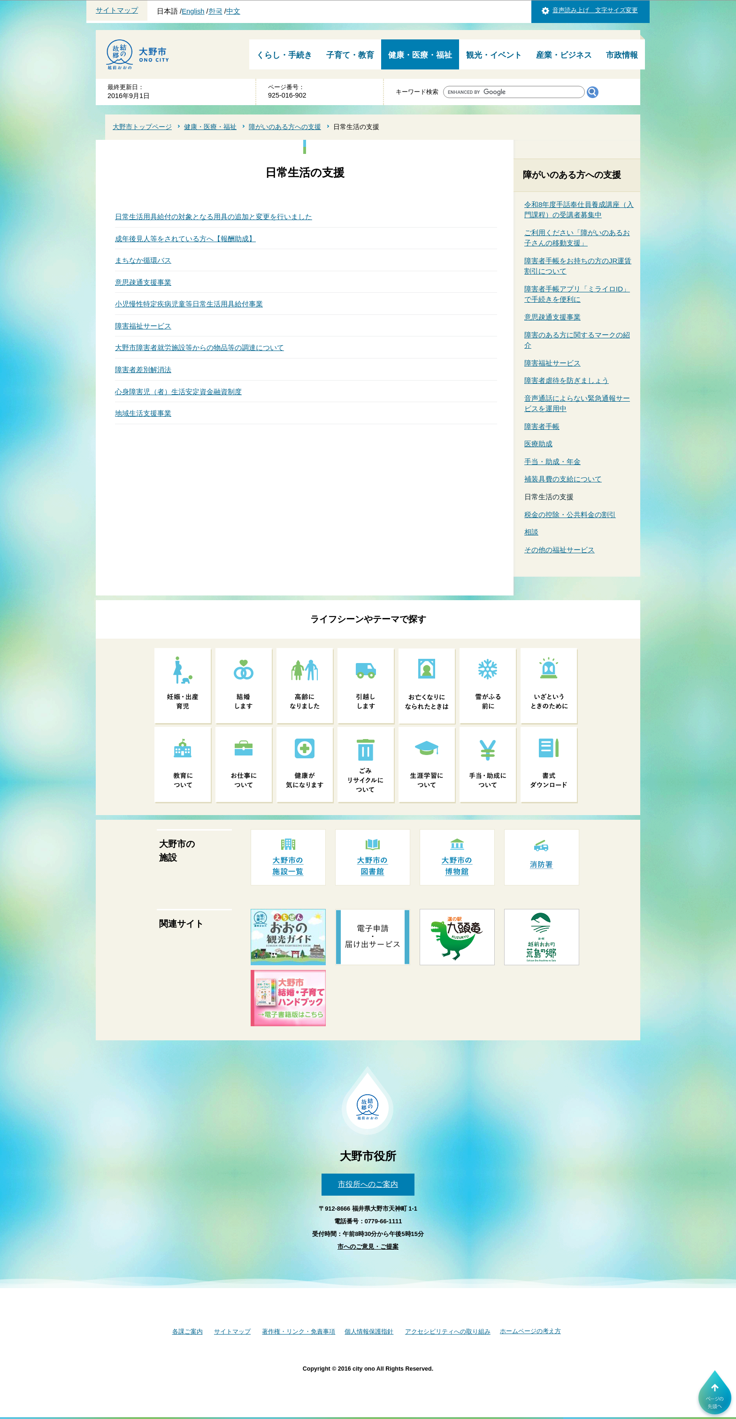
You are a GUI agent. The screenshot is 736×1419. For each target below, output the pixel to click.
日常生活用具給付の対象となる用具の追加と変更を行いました (213, 217)
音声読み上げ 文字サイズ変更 (595, 10)
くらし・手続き (284, 55)
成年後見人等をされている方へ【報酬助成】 (185, 239)
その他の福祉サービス (559, 550)
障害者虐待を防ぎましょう (566, 380)
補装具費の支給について (563, 479)
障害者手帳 (542, 426)
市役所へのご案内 (368, 1184)
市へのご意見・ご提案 (368, 1246)
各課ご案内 (187, 1331)
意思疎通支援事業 (143, 282)
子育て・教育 (350, 55)
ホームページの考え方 (530, 1331)
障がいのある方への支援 (285, 126)
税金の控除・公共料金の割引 (570, 515)
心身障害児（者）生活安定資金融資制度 (178, 392)
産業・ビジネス (564, 55)
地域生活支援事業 (143, 413)
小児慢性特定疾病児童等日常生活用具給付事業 (189, 304)
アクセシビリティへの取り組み (448, 1331)
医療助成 (538, 444)
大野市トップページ (142, 126)
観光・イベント (494, 55)
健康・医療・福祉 (420, 55)
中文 (233, 11)
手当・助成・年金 (552, 461)
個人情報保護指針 (369, 1331)
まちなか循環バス (143, 260)
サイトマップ (117, 10)
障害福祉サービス (143, 326)
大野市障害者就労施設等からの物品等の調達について (199, 347)
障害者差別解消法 (143, 370)
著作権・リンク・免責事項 (298, 1331)
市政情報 (622, 55)
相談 (531, 532)
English (193, 11)
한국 (215, 11)
